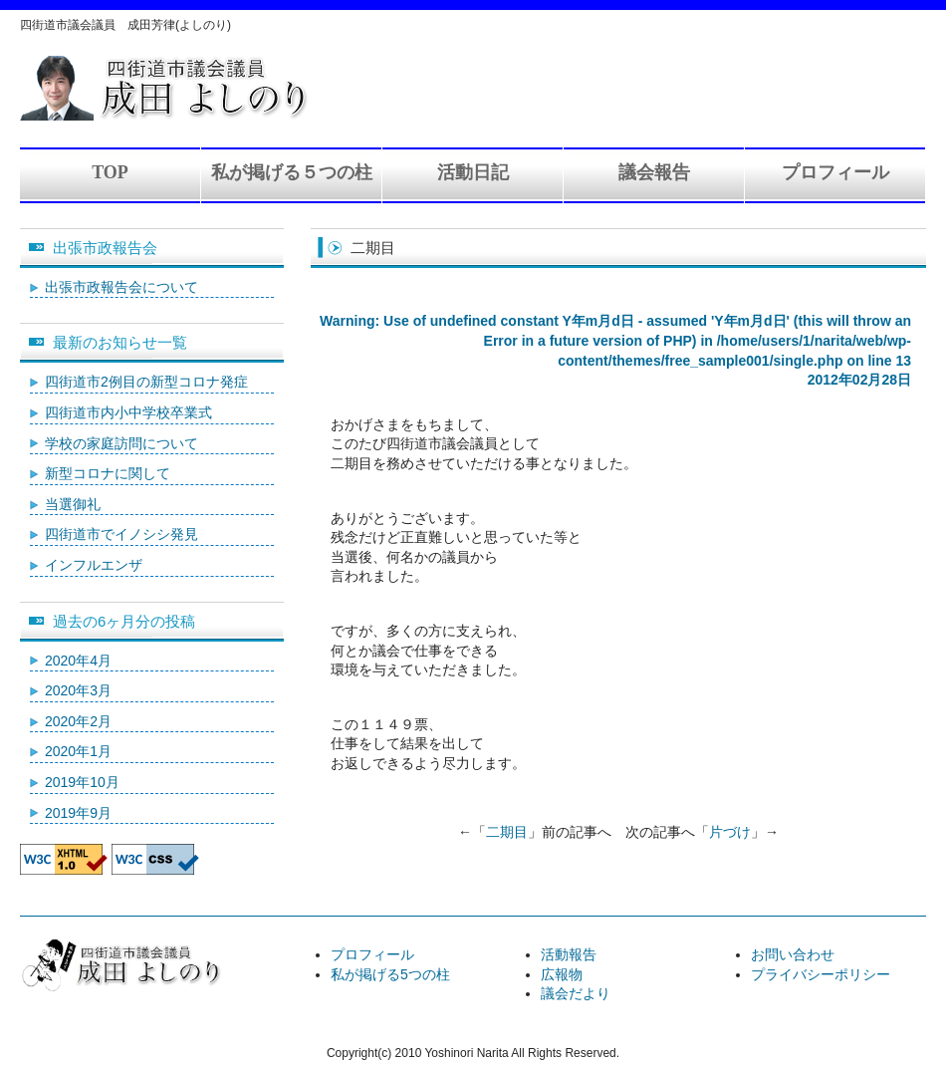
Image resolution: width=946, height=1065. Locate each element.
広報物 (562, 974)
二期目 (507, 832)
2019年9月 (78, 813)
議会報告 (654, 172)
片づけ (730, 832)
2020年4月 (78, 660)
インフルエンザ (93, 565)
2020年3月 (78, 690)
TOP (110, 172)
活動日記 (473, 172)
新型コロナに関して (107, 473)
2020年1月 (78, 751)
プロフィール (835, 172)
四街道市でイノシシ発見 (121, 534)
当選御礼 (73, 504)
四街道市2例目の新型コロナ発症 (146, 382)
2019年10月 (82, 782)
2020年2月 (78, 721)
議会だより (575, 993)
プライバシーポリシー (820, 974)
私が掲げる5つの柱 (390, 974)
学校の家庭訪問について (121, 443)
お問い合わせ (792, 954)
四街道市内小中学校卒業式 (128, 412)
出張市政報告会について (121, 287)
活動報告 (568, 954)
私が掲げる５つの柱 (291, 172)
